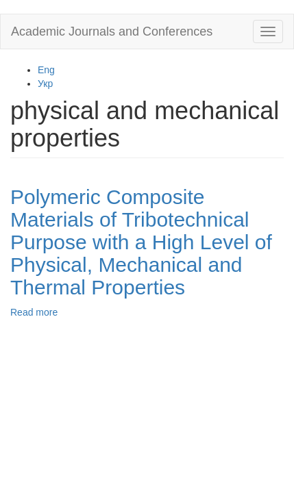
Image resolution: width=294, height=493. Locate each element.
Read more (34, 312)
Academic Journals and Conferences (111, 31)
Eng (46, 69)
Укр (45, 83)
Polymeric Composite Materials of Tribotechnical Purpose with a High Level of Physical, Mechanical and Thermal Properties (141, 242)
